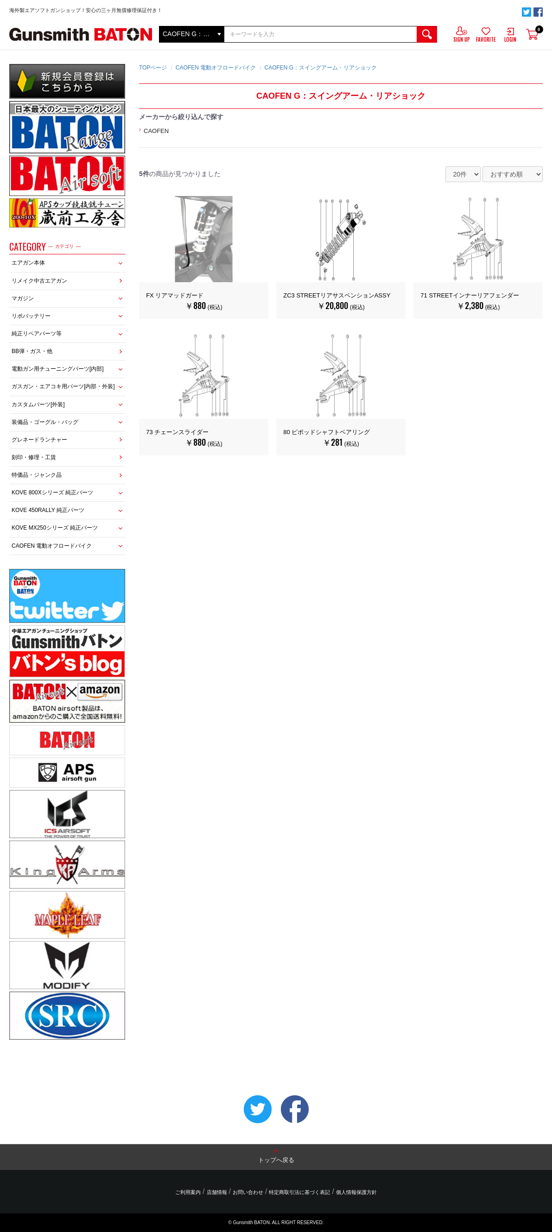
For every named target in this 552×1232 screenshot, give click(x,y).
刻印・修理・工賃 (34, 457)
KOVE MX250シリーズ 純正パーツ (55, 527)
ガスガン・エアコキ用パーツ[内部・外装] (63, 386)
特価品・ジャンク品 (37, 475)
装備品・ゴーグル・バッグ (45, 422)
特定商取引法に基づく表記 (299, 1192)
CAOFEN (156, 130)
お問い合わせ (248, 1192)
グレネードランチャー (39, 439)
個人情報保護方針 (356, 1192)
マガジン (23, 298)
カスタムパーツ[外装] (38, 404)
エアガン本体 (28, 262)
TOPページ (153, 67)
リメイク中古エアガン (39, 281)
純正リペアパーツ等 (37, 333)
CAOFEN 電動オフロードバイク (52, 546)
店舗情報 (217, 1192)
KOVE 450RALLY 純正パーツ (48, 510)
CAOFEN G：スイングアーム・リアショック (320, 67)
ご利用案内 (188, 1192)
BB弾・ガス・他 (32, 351)
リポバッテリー (31, 316)
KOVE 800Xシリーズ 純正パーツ (52, 492)
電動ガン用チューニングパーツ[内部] (58, 369)
